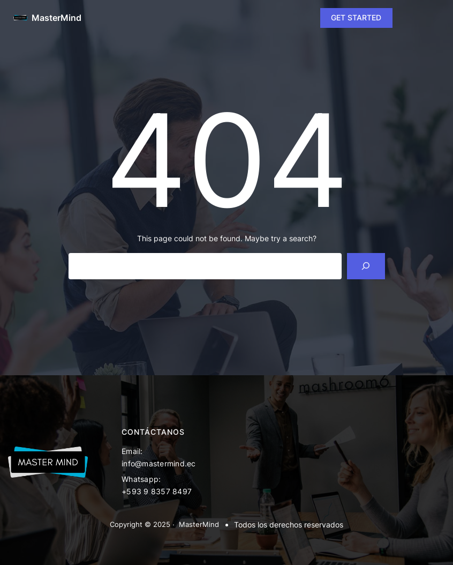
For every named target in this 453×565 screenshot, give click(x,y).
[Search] (366, 266)
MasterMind (56, 17)
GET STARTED (356, 17)
